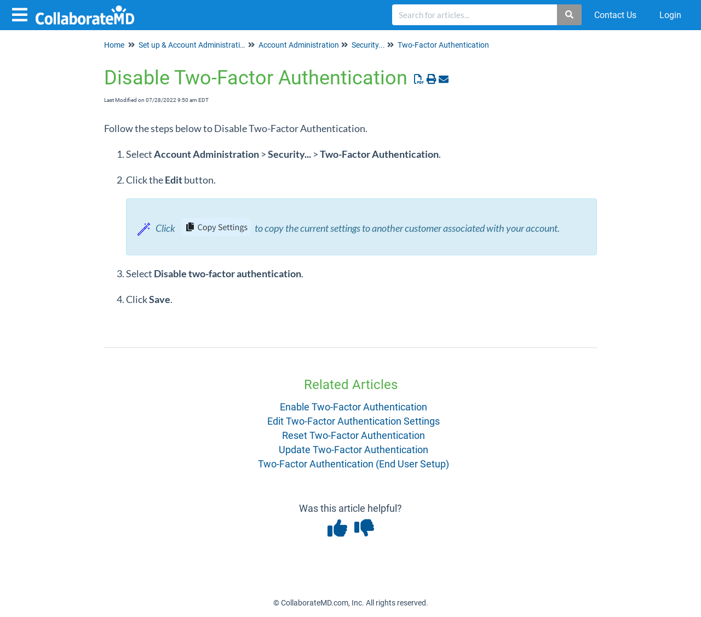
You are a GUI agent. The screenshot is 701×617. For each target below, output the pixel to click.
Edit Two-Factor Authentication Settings (353, 421)
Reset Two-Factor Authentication (353, 435)
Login (670, 15)
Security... (368, 45)
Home (114, 45)
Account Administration (298, 45)
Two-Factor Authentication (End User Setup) (353, 464)
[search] (475, 14)
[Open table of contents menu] (22, 13)
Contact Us (615, 15)
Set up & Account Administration (194, 45)
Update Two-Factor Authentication (353, 449)
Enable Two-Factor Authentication (353, 407)
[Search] (570, 14)
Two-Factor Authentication (443, 45)
